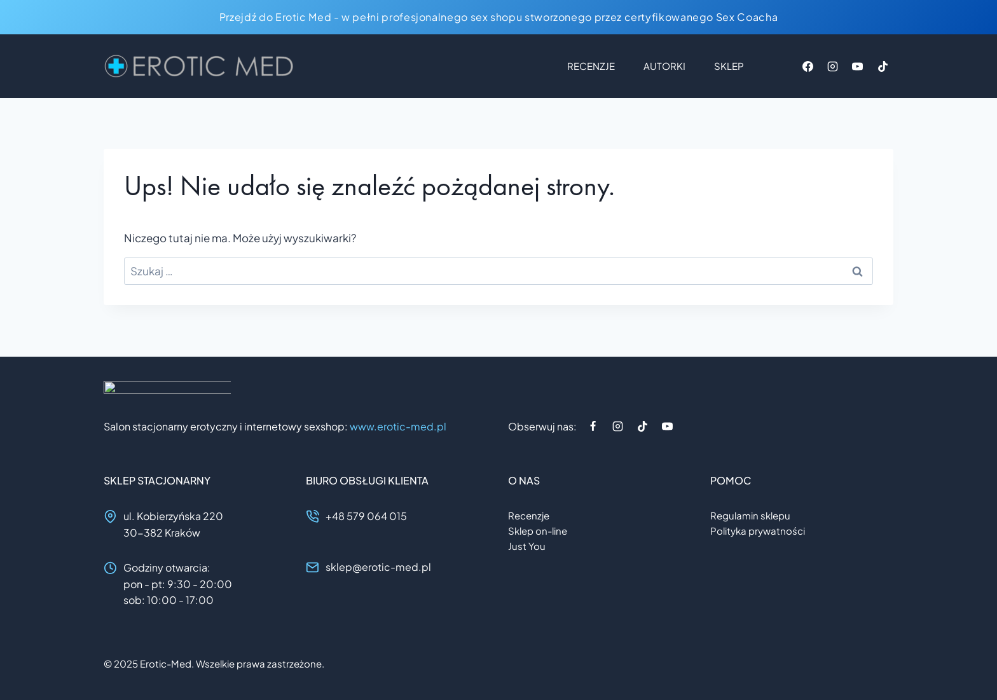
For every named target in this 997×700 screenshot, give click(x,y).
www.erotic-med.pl (398, 426)
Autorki (664, 66)
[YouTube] (858, 66)
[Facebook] (808, 66)
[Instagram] (833, 66)
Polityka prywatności (757, 531)
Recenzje (591, 66)
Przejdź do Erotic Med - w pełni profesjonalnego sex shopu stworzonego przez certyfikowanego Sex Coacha (498, 17)
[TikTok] (882, 66)
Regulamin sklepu (750, 515)
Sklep (729, 66)
